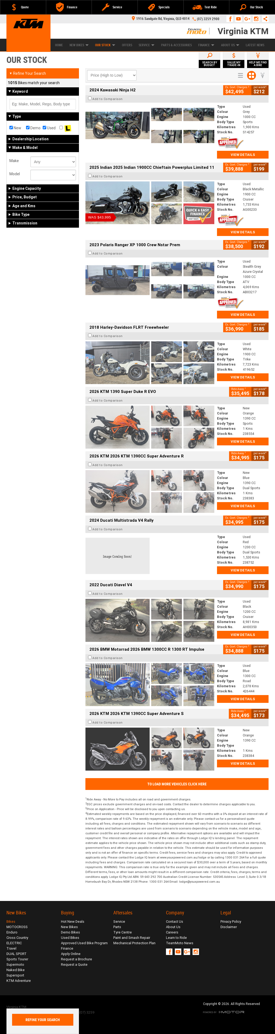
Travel (11, 948)
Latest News (255, 45)
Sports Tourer (17, 959)
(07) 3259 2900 (208, 19)
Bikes (10, 921)
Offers (127, 45)
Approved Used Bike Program (84, 943)
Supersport (15, 975)
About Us (230, 45)
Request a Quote (74, 964)
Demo (33, 128)
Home (59, 45)
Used (49, 128)
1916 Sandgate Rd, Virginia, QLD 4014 (161, 19)
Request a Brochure (76, 959)
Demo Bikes (70, 932)
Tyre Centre (122, 932)
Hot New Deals (72, 921)
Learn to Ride (176, 937)
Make (14, 160)
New (15, 128)
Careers (172, 932)
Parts (117, 927)
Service (146, 45)
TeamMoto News (179, 943)
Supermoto (15, 964)
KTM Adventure (18, 980)
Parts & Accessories (176, 45)
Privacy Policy (230, 921)
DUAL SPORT (16, 953)
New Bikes (79, 45)
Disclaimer (228, 927)
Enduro (11, 932)
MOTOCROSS (17, 927)
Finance (206, 45)
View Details (243, 154)
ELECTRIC (14, 943)
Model (14, 173)
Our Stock (105, 45)
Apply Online (71, 953)
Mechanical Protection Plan (134, 943)
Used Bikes (70, 937)
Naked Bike (15, 970)
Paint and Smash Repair (131, 937)
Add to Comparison (107, 99)
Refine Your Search (27, 73)
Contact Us (174, 921)
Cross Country (17, 937)
